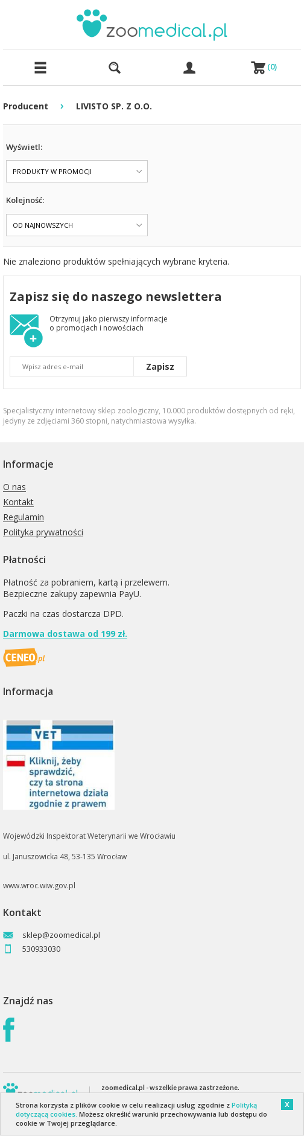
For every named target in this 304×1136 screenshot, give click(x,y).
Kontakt (18, 502)
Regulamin (23, 517)
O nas (14, 487)
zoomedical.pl (123, 1087)
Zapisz (160, 366)
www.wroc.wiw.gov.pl (39, 885)
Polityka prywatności (43, 532)
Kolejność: (25, 200)
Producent (25, 106)
